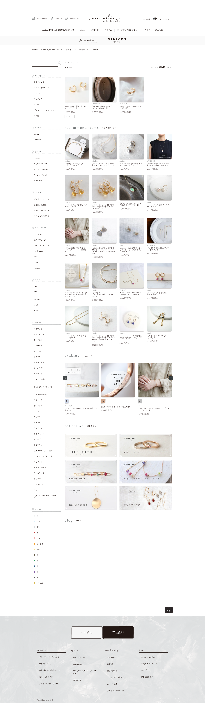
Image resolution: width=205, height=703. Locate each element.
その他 (36, 107)
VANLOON (95, 21)
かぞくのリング (79, 649)
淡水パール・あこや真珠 (43, 442)
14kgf (36, 296)
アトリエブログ (147, 668)
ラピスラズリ (39, 464)
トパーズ (37, 430)
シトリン (37, 402)
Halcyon (37, 259)
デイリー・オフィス (41, 190)
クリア (38, 512)
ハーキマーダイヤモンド (43, 447)
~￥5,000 (37, 149)
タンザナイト (39, 419)
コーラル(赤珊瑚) (40, 385)
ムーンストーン (40, 458)
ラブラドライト (40, 475)
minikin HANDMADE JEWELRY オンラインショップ (52, 41)
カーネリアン (39, 359)
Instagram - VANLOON (149, 655)
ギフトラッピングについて (49, 649)
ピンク (38, 529)
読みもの (159, 21)
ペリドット (38, 453)
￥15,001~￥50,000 (41, 160)
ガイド (147, 21)
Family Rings (77, 656)
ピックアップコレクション (128, 21)
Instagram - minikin (148, 649)
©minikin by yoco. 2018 (45, 692)
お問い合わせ (73, 9)
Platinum (37, 290)
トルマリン (38, 436)
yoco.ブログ (145, 662)
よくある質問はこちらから (49, 675)
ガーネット (38, 365)
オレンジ (39, 535)
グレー (38, 518)
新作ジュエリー (40, 73)
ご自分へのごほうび (41, 207)
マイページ (164, 10)
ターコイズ (38, 414)
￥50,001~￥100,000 (41, 166)
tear (35, 248)
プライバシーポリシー (115, 682)
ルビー (36, 481)
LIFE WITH (38, 225)
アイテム (108, 21)
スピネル (37, 408)
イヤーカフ (95, 41)
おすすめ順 (154, 58)
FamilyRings (38, 242)
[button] (65, 369)
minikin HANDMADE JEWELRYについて (58, 21)
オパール (37, 342)
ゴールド (39, 574)
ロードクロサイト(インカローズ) (45, 487)
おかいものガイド (46, 668)
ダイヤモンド (39, 425)
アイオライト (39, 320)
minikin (82, 21)
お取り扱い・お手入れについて (51, 662)
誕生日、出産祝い (40, 196)
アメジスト (38, 331)
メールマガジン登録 (114, 669)
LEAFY (36, 253)
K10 (35, 283)
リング (36, 96)
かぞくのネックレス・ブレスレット (85, 663)
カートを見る (149, 9)
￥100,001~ (38, 172)
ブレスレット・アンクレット (45, 101)
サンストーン (39, 397)
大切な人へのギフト (41, 201)
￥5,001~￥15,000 (40, 155)
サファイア (38, 391)
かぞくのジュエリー (41, 236)
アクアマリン (39, 325)
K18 (35, 277)
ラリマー (37, 470)
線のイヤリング (40, 231)
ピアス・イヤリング (41, 79)
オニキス (37, 348)
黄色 (37, 540)
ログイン (56, 9)
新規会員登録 (39, 9)
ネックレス (38, 90)
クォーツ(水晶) (39, 370)
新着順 (168, 58)
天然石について (45, 655)
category (82, 41)
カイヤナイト (39, 353)
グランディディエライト (43, 378)
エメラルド (38, 337)
